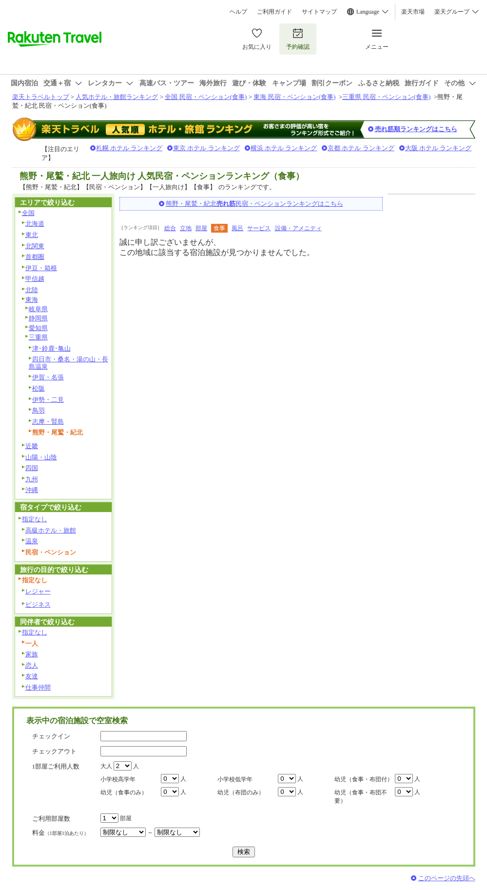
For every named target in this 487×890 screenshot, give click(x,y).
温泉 (31, 541)
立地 (186, 228)
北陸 (31, 290)
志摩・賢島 (48, 421)
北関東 (34, 246)
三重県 (38, 337)
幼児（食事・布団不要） (360, 796)
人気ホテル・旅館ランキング (117, 96)
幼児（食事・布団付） (363, 779)
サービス (259, 228)
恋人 (31, 665)
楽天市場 (413, 11)
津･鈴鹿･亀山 (51, 348)
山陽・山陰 (41, 457)
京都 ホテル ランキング (361, 148)
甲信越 (34, 278)
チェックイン (51, 736)
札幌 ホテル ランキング (129, 148)
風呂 (237, 228)
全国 (28, 213)
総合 (170, 228)
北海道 (34, 223)
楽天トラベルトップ (40, 96)
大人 (106, 766)
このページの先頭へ (446, 878)
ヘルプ (238, 11)
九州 (31, 479)
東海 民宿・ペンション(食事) (294, 96)
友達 (31, 676)
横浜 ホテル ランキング (284, 148)
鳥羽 (38, 410)
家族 (31, 654)
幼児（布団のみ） (240, 792)
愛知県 (38, 328)
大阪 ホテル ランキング (438, 148)
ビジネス (38, 604)
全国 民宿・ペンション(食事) (206, 96)
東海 (31, 299)
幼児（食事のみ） (123, 792)
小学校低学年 (235, 779)
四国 (31, 468)
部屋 (201, 228)
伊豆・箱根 (41, 268)
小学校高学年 (118, 779)
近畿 (31, 446)
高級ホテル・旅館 (50, 530)
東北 (31, 234)
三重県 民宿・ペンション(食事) (386, 96)
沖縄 (31, 490)
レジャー (38, 591)
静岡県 (38, 318)
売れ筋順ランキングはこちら (416, 129)
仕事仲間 (38, 687)
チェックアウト (54, 751)
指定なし (34, 519)
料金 (60, 832)
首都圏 (34, 256)
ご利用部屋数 (51, 818)
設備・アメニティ (298, 228)
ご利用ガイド (274, 11)
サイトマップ (319, 11)
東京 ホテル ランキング (206, 148)
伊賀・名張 (48, 377)
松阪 (38, 388)
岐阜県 (38, 309)
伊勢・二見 (48, 399)
